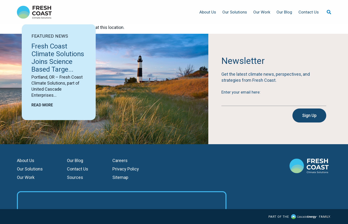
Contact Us (308, 12)
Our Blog (284, 12)
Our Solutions (234, 12)
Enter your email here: (241, 92)
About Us (207, 12)
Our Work (261, 12)
